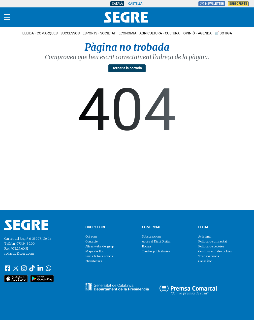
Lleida (28, 33)
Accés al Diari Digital (156, 241)
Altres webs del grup (99, 246)
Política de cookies (211, 246)
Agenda (205, 33)
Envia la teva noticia (99, 256)
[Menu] (7, 17)
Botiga (146, 246)
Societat (108, 33)
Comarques (47, 33)
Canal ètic (205, 261)
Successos (70, 33)
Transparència (208, 256)
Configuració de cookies (215, 251)
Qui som (91, 236)
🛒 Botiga (223, 33)
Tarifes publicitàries (156, 251)
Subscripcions (151, 236)
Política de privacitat (212, 241)
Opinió (189, 33)
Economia (127, 33)
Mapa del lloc (94, 251)
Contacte (91, 241)
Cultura (172, 33)
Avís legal (204, 236)
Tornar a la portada (127, 68)
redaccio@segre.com (19, 253)
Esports (90, 33)
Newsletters (93, 261)
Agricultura (150, 33)
